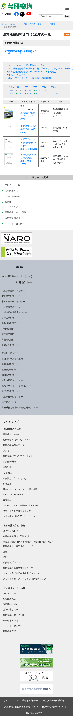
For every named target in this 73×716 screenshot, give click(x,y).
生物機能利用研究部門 (12, 359)
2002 (56, 93)
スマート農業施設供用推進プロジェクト (22, 573)
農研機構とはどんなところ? (16, 440)
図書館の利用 (9, 461)
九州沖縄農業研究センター (14, 312)
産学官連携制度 (10, 531)
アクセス (7, 450)
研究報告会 (31, 65)
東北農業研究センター (12, 296)
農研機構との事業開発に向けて (18, 546)
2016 (10, 93)
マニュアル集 (14, 65)
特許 (5, 557)
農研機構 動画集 (11, 620)
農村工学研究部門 (10, 318)
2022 (10, 90)
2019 (38, 90)
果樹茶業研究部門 (10, 345)
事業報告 (51, 71)
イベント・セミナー (12, 626)
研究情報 (8, 473)
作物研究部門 (8, 328)
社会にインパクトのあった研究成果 (20, 489)
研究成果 (7, 484)
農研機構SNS (9, 631)
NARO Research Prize (13, 494)
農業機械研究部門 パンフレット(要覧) (28, 115)
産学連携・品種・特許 (14, 525)
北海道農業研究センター (13, 291)
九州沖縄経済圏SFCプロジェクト (19, 516)
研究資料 (21, 74)
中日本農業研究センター (13, 301)
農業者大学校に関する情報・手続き (21, 707)
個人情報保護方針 (34, 713)
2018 (47, 90)
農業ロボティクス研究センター (16, 385)
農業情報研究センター (12, 380)
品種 (5, 551)
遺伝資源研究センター (12, 391)
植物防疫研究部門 (10, 369)
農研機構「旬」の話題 (13, 615)
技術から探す (31, 51)
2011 (20, 93)
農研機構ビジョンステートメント (19, 456)
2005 (29, 93)
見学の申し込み (10, 609)
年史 (43, 65)
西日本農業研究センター (13, 307)
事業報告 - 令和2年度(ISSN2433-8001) (28, 129)
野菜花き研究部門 (10, 353)
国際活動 (7, 467)
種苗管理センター (10, 402)
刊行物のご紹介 (10, 604)
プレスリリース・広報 (18, 24)
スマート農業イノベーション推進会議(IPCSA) (25, 579)
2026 (26, 87)
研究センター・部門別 (47, 24)
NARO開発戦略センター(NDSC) (17, 276)
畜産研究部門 (8, 334)
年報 (10, 74)
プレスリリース (10, 593)
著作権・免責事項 (30, 700)
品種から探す (20, 51)
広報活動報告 (9, 598)
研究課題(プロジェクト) (14, 478)
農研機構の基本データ (13, 445)
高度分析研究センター (12, 396)
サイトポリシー (11, 700)
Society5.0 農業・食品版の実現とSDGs (21, 505)
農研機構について (12, 429)
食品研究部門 (8, 339)
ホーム (4, 24)
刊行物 (32, 24)
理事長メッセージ (11, 434)
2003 (47, 93)
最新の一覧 (13, 87)
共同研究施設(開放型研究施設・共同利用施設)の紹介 (28, 542)
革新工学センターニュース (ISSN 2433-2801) (30, 78)
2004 (38, 93)
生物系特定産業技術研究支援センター (20, 407)
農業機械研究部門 (10, 323)
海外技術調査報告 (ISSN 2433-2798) (25, 71)
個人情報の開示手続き (53, 707)
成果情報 (7, 500)
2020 (29, 90)
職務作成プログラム (12, 562)
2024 (44, 87)
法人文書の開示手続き (53, 700)
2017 (56, 90)
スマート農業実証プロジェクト (18, 511)
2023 (53, 87)
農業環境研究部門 (10, 364)
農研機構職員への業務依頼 (16, 536)
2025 (35, 87)
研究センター (24, 282)
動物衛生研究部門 (10, 375)
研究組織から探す (10, 51)
